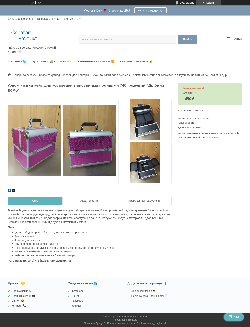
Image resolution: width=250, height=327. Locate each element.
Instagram (77, 291)
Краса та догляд (49, 75)
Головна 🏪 (17, 61)
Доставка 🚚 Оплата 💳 (52, 61)
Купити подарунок (150, 10)
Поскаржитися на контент (121, 323)
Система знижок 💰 (136, 61)
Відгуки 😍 (18, 300)
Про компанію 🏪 (22, 291)
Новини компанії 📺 (23, 295)
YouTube (76, 305)
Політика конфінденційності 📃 (149, 295)
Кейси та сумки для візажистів (111, 75)
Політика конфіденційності (151, 323)
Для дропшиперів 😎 (143, 291)
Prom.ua (143, 316)
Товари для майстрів (76, 75)
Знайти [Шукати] (187, 39)
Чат (234, 317)
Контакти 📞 (19, 305)
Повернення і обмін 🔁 (95, 61)
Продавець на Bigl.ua (125, 319)
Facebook (77, 300)
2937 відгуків (187, 2)
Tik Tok (75, 295)
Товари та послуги (24, 75)
